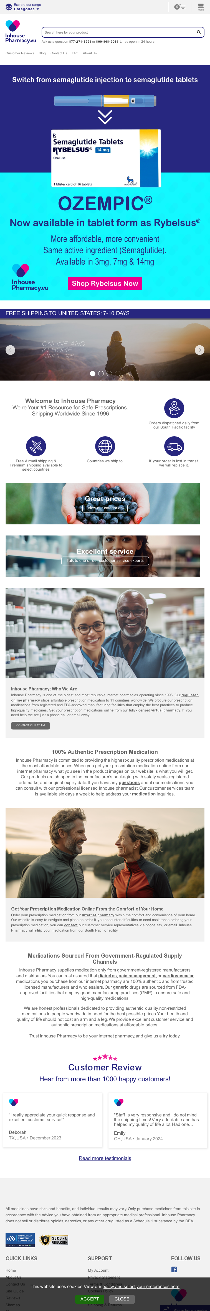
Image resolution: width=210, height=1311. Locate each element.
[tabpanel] (105, 350)
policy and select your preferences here (140, 1287)
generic (120, 987)
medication (144, 794)
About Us (90, 53)
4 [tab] (117, 373)
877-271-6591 (80, 42)
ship (38, 930)
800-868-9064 (107, 42)
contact (71, 925)
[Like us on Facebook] (174, 1269)
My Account (98, 1270)
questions (129, 782)
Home (11, 1270)
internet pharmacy (98, 915)
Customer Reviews (20, 53)
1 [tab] (92, 373)
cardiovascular (178, 975)
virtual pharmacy (165, 710)
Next (199, 350)
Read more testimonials (105, 1158)
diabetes (107, 975)
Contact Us (58, 53)
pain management (137, 975)
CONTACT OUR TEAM (30, 725)
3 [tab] (109, 373)
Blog (42, 53)
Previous (10, 350)
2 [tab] (101, 373)
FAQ (75, 53)
